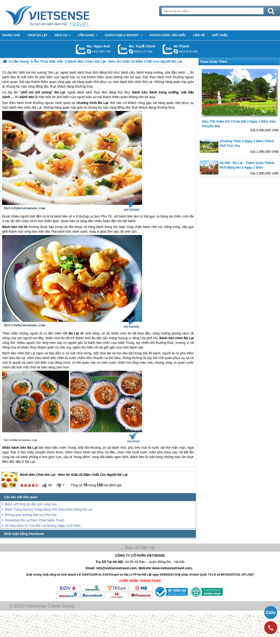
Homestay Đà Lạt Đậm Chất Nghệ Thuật (34, 520)
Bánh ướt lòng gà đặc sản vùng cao (31, 504)
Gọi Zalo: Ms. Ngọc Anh (81, 49)
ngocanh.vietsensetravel (89, 51)
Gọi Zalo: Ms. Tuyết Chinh (123, 49)
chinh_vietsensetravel (131, 51)
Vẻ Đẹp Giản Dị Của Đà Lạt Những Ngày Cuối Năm (42, 525)
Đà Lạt (60, 92)
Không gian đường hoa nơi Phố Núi (30, 515)
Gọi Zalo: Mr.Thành (167, 49)
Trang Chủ (59, 15)
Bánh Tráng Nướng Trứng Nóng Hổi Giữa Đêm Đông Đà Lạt (48, 509)
